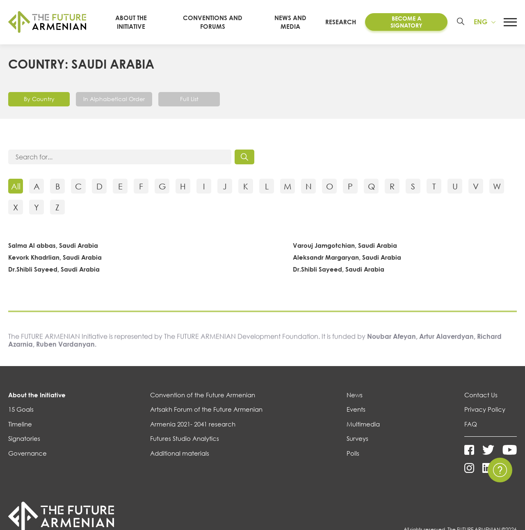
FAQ (470, 424)
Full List (189, 98)
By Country (39, 98)
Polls (353, 453)
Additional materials (179, 453)
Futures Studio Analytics (184, 438)
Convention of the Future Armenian (202, 395)
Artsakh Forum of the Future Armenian (206, 409)
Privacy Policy (484, 409)
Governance (27, 453)
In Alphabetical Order (114, 98)
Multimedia (363, 424)
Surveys (357, 438)
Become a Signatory (406, 22)
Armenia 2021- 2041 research (192, 424)
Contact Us (481, 395)
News (355, 395)
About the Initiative (37, 395)
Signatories (24, 438)
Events (356, 409)
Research (340, 21)
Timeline (20, 424)
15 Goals (21, 409)
